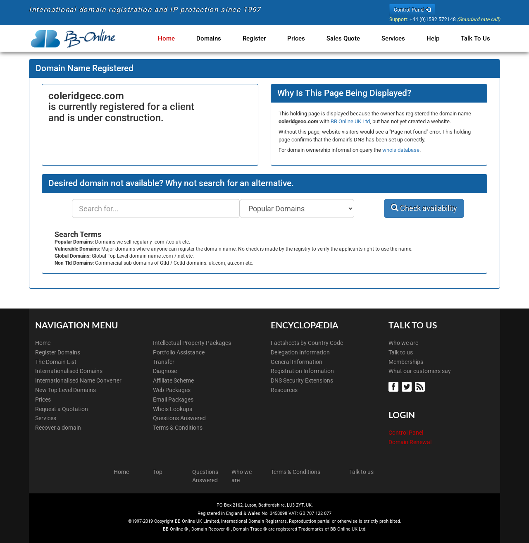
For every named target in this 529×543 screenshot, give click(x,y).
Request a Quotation (61, 409)
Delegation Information (300, 352)
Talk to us (400, 352)
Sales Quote (348, 38)
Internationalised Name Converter (78, 380)
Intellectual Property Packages (192, 343)
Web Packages (172, 390)
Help (434, 38)
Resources (284, 390)
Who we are (403, 343)
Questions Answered (179, 418)
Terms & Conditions (178, 427)
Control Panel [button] (412, 10)
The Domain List (55, 362)
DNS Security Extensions (302, 380)
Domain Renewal (409, 442)
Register (262, 38)
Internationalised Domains (68, 371)
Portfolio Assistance (179, 352)
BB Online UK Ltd (350, 121)
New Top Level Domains (65, 390)
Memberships (405, 362)
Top (157, 472)
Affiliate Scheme (173, 380)
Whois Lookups (172, 409)
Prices (303, 38)
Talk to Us (475, 38)
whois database (400, 150)
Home (177, 38)
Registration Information (302, 371)
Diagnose (165, 371)
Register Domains (57, 352)
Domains (218, 38)
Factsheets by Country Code (307, 343)
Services (396, 38)
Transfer (163, 362)
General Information (296, 362)
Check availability (424, 208)
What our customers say (419, 371)
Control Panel (405, 432)
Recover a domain (58, 427)
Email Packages (173, 399)
